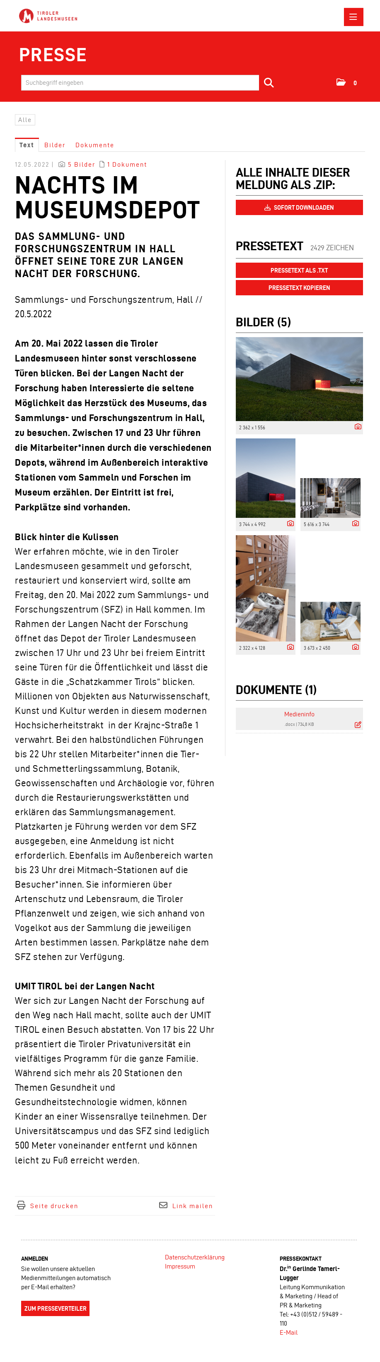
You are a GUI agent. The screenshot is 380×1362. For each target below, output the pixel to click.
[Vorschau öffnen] (299, 379)
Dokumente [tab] (94, 144)
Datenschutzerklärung (195, 1257)
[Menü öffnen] (353, 17)
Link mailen (192, 1205)
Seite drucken (54, 1205)
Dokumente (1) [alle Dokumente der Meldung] (276, 690)
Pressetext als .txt (299, 270)
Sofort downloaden (299, 207)
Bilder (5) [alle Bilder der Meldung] (263, 322)
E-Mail (289, 1332)
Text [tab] (26, 144)
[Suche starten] (269, 83)
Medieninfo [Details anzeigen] (299, 714)
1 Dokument (127, 164)
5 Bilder (81, 164)
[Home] (50, 16)
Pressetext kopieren (299, 288)
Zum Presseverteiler (55, 1308)
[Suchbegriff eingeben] (150, 83)
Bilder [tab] (54, 144)
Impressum (180, 1266)
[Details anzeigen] (356, 427)
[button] (347, 82)
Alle (25, 119)
